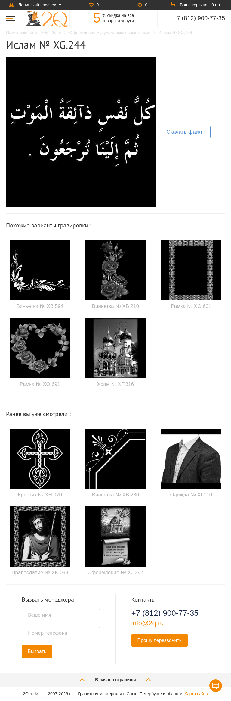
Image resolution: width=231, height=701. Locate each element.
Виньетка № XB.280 (115, 495)
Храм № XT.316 (115, 384)
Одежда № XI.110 (191, 495)
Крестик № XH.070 (40, 495)
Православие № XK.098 (39, 572)
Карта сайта (196, 693)
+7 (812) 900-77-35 (165, 613)
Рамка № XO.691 (40, 384)
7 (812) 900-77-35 (201, 18)
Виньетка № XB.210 (115, 306)
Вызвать (37, 651)
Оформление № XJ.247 (115, 572)
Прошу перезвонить (159, 640)
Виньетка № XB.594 (39, 306)
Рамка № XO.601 (191, 306)
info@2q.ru (147, 623)
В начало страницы (115, 679)
